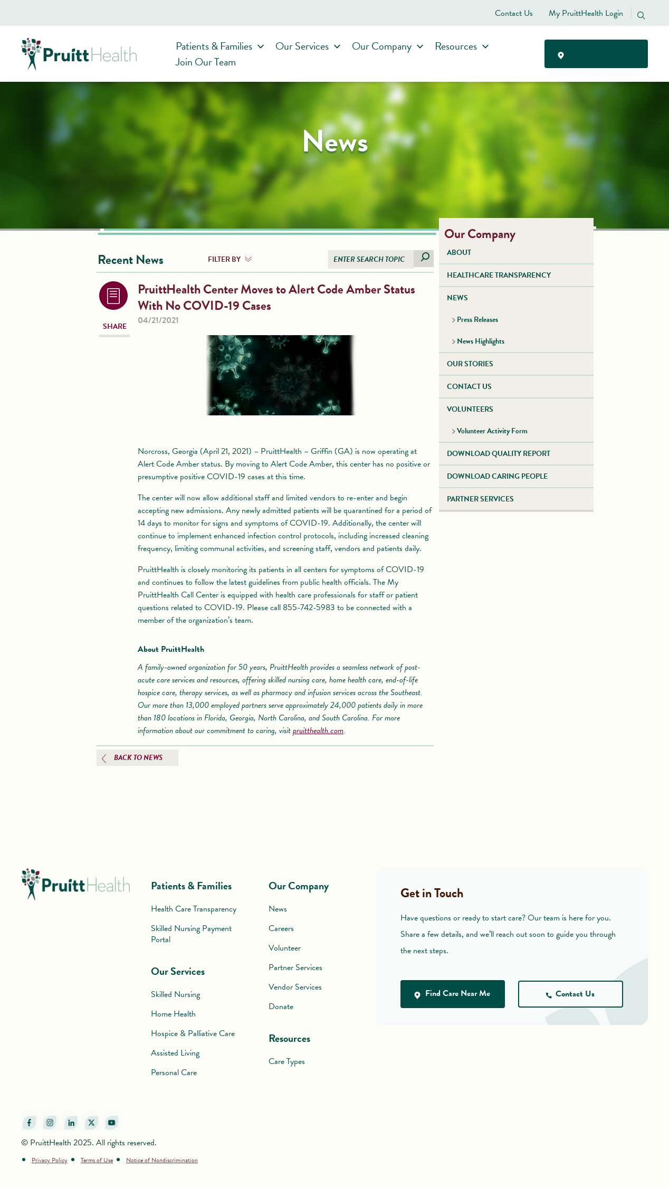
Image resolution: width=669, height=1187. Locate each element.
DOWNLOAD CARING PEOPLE (497, 476)
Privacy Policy (50, 1160)
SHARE (115, 326)
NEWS (457, 297)
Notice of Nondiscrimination (162, 1160)
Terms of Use (97, 1160)
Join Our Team (209, 62)
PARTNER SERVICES (480, 499)
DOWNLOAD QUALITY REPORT (498, 453)
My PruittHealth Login (586, 13)
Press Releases (477, 319)
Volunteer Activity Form (492, 430)
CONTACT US (469, 386)
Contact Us (514, 13)
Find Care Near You (596, 54)
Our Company (385, 46)
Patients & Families (217, 46)
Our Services (305, 46)
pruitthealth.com (318, 730)
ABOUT (459, 252)
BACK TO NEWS (138, 757)
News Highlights (480, 341)
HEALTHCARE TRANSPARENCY (499, 275)
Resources (459, 46)
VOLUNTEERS (470, 409)
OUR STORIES (470, 363)
